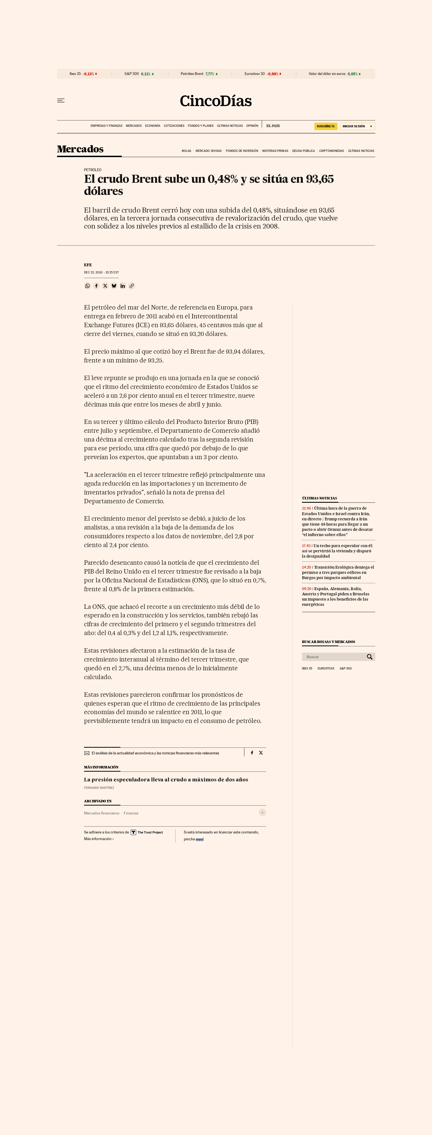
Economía (152, 126)
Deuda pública (303, 151)
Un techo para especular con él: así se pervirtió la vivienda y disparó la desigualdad (337, 551)
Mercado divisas (209, 151)
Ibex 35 (75, 74)
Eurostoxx (326, 668)
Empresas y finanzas (106, 126)
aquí (200, 839)
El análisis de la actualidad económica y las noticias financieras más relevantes (155, 753)
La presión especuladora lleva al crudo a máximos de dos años (166, 780)
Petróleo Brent (192, 74)
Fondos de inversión (242, 151)
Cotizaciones (174, 126)
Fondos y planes (201, 126)
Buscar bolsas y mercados (328, 642)
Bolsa (186, 151)
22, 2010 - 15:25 (101, 272)
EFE (88, 264)
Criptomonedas (331, 151)
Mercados (134, 126)
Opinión (252, 126)
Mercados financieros (101, 813)
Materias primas (275, 151)
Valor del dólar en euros (327, 74)
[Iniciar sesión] (357, 126)
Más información (99, 839)
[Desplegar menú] (61, 101)
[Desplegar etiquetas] (262, 812)
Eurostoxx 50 (255, 74)
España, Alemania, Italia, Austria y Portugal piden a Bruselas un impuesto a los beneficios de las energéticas (335, 596)
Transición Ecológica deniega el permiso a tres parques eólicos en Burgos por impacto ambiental (338, 572)
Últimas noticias (230, 126)
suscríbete (326, 126)
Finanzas (131, 813)
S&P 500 (132, 74)
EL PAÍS (271, 124)
